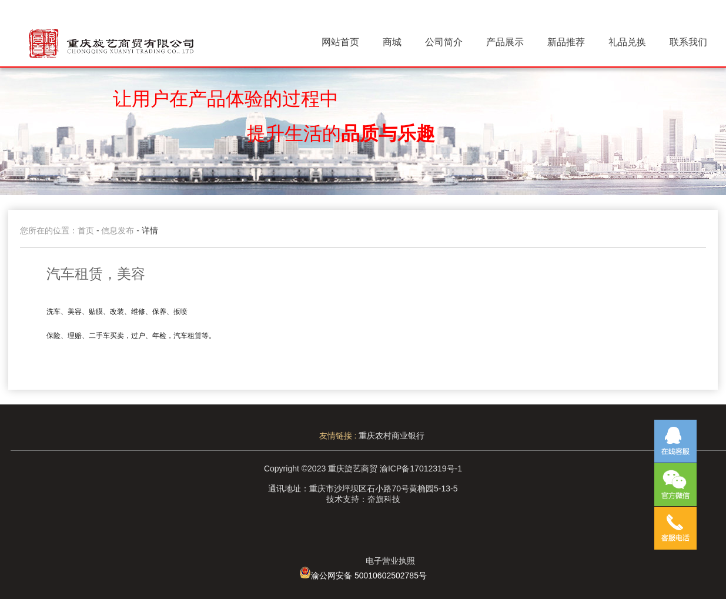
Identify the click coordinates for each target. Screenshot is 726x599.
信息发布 (118, 230)
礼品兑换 (627, 42)
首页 (86, 230)
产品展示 (505, 42)
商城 (392, 42)
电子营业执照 (390, 560)
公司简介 (444, 42)
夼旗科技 (383, 499)
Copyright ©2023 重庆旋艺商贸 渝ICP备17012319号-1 (363, 468)
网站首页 (340, 42)
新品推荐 (566, 42)
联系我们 (688, 42)
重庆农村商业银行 (391, 435)
